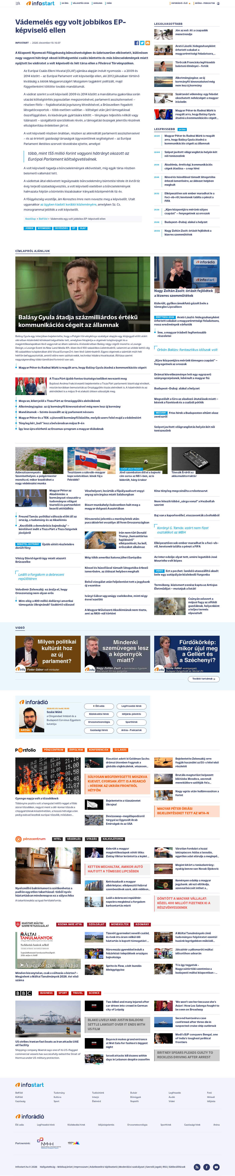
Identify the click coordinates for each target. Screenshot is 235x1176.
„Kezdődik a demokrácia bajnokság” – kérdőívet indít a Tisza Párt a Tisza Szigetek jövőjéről (48, 530)
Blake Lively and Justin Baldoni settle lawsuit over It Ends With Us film (116, 1025)
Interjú (95, 1097)
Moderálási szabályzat (131, 1167)
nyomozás (44, 229)
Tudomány (59, 1093)
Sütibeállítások (177, 1167)
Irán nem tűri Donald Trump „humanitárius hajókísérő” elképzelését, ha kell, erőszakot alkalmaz (133, 540)
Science (94, 993)
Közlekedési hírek (76, 1125)
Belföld (43, 219)
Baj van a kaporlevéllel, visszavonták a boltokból (186, 515)
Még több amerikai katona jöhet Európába (113, 558)
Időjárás (211, 1102)
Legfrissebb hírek (46, 1125)
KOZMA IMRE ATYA (70, 925)
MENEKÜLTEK (120, 925)
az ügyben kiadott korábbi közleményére (68, 205)
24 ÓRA (182, 130)
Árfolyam (76, 750)
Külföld (19, 1097)
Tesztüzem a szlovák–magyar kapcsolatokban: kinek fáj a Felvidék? (86, 476)
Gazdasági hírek (192, 1125)
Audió (172, 1097)
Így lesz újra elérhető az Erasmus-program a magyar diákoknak (61, 429)
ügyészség (61, 229)
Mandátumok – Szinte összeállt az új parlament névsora (56, 412)
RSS (165, 1167)
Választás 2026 (81, 10)
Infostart (22, 43)
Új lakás (120, 750)
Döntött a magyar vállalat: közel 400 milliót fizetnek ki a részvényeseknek (183, 904)
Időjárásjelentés (106, 1125)
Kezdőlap (30, 219)
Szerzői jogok (153, 1167)
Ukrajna (98, 10)
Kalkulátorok (113, 839)
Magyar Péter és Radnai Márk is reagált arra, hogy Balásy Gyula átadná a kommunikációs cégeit (83, 368)
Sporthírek (166, 1125)
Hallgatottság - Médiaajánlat (56, 1167)
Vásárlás (74, 839)
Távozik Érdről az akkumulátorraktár (184, 474)
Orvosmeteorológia (137, 1125)
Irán (109, 10)
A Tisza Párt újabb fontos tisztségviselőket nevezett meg (88, 379)
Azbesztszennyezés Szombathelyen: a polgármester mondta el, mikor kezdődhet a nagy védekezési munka (36, 478)
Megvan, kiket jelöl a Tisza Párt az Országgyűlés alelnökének (59, 401)
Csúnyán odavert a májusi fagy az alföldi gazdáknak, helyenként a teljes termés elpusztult (203, 606)
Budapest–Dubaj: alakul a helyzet (177, 389)
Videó (172, 1102)
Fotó (209, 1093)
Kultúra (57, 1097)
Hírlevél (211, 1097)
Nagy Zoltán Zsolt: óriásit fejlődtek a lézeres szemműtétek (183, 293)
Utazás (92, 839)
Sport (63, 993)
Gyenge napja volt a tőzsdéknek (36, 799)
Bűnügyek (135, 1097)
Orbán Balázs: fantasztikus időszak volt (187, 350)
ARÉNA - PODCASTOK (205, 10)
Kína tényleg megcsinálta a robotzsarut (180, 491)
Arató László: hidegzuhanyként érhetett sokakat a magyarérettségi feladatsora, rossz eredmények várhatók (186, 321)
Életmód (96, 1102)
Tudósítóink (98, 1093)
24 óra (65, 10)
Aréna (216, 1125)
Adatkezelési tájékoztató (103, 1167)
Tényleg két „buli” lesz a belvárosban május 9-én (51, 423)
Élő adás (98, 706)
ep (73, 229)
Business (46, 993)
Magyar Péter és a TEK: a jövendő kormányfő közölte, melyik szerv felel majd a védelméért (80, 418)
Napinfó (134, 1102)
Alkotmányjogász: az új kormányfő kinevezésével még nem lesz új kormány (70, 407)
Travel (78, 993)
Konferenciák (98, 750)
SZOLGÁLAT (96, 925)
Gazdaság (20, 1102)
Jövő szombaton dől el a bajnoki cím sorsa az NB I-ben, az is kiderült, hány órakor (140, 476)
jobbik (29, 229)
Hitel (57, 839)
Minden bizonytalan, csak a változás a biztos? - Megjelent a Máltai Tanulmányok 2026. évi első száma (46, 977)
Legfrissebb (175, 1093)
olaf (83, 229)
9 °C (215, 3)
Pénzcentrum (53, 750)
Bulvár (133, 1093)
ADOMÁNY (142, 925)
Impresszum (81, 1167)
